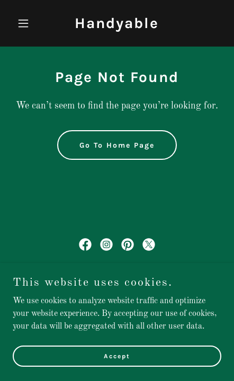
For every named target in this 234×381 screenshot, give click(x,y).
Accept (117, 355)
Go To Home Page (117, 145)
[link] (117, 26)
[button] (28, 23)
